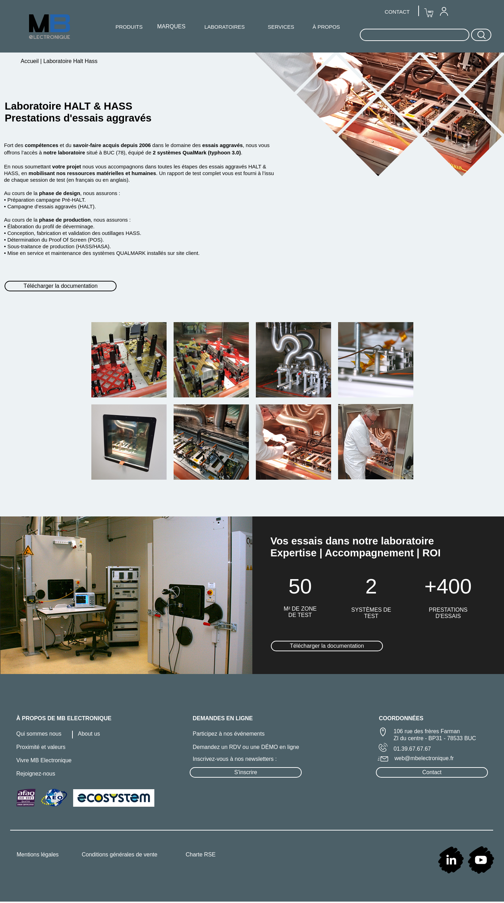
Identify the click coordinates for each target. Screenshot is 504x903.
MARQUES (171, 26)
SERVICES (281, 27)
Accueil (30, 61)
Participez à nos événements (229, 734)
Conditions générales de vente (120, 854)
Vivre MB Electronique (44, 760)
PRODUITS (129, 27)
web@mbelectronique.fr (424, 758)
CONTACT (397, 12)
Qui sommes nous (39, 734)
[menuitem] (443, 11)
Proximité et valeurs (41, 747)
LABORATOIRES (224, 27)
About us (89, 734)
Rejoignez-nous (35, 774)
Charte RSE (201, 854)
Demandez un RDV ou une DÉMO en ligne (246, 747)
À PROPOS (326, 27)
